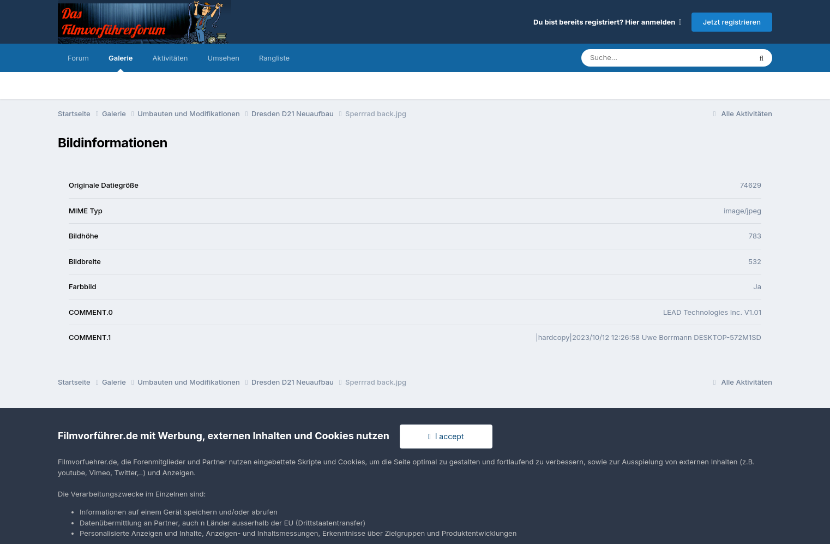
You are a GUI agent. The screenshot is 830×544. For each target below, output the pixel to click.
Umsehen (223, 57)
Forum (78, 57)
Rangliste (274, 57)
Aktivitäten (170, 57)
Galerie (121, 62)
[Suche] (644, 58)
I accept (446, 436)
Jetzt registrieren (732, 21)
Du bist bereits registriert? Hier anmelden (607, 21)
